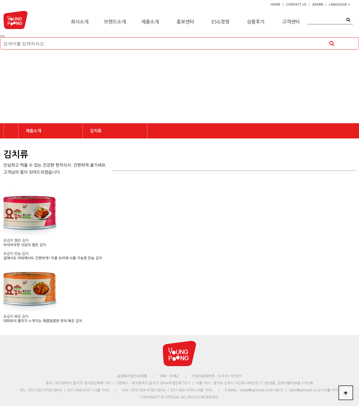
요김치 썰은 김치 (16, 240)
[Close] (2, 36)
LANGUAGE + (339, 4)
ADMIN (317, 4)
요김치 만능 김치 (16, 254)
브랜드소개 (115, 22)
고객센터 (291, 22)
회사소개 (79, 22)
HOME (276, 4)
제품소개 (150, 22)
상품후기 (255, 22)
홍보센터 (185, 22)
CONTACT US (296, 4)
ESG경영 (221, 22)
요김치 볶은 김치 (16, 316)
